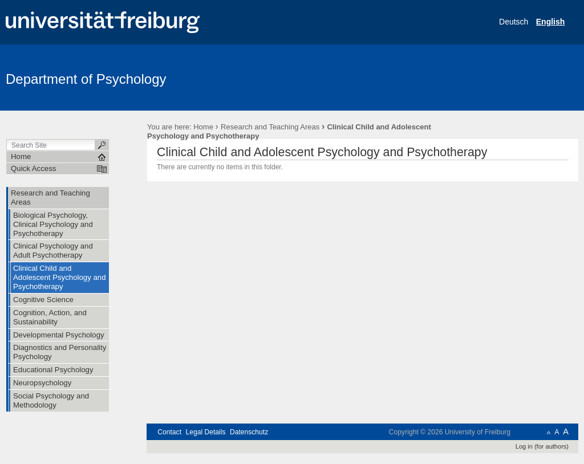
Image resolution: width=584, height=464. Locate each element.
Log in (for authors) (542, 446)
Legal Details (205, 432)
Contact (169, 432)
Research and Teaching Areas (270, 127)
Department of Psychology (86, 79)
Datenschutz (249, 432)
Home (203, 127)
